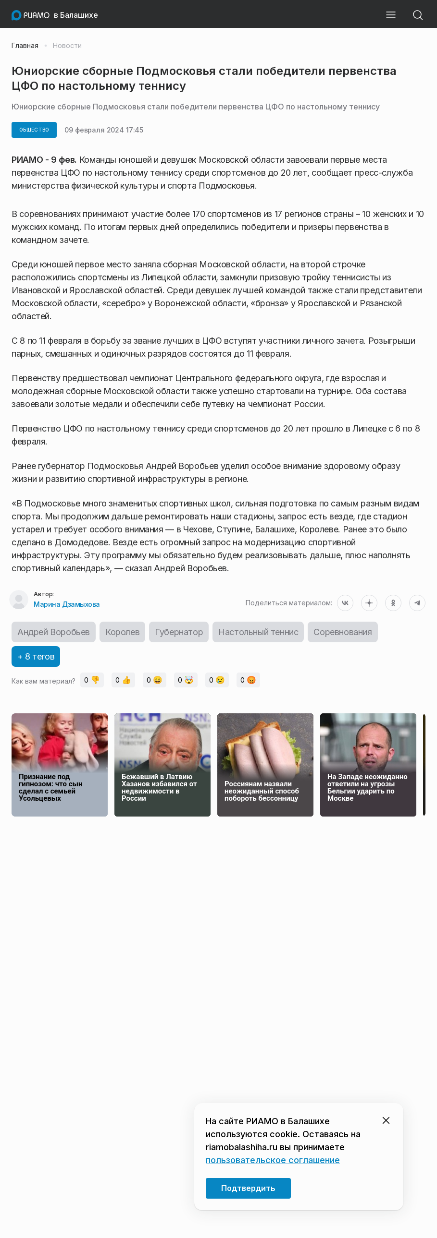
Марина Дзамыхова (67, 604)
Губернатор (179, 632)
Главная (25, 45)
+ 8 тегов (35, 656)
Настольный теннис (258, 632)
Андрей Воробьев (53, 632)
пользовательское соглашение (273, 1160)
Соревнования (342, 632)
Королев (122, 632)
